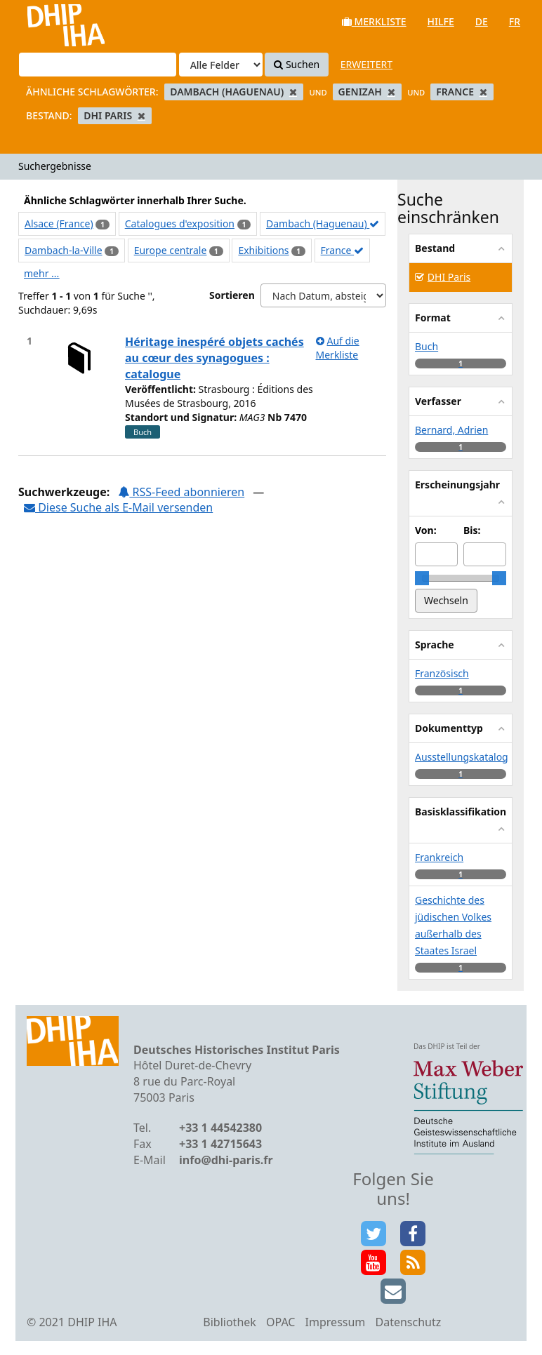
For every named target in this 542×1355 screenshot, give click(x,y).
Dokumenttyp (449, 728)
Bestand (435, 248)
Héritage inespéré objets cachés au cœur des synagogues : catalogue (214, 358)
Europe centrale (170, 250)
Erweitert (366, 64)
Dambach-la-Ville (64, 250)
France (342, 250)
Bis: (471, 530)
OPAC (280, 1322)
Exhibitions (263, 250)
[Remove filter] (293, 91)
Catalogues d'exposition (179, 223)
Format (433, 317)
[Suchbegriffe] (97, 64)
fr (514, 21)
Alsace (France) (59, 223)
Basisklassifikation (460, 811)
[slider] (422, 578)
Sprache (434, 644)
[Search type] (221, 64)
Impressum (335, 1322)
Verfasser (438, 401)
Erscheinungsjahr (457, 484)
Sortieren (232, 295)
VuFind (48, 21)
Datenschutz (408, 1322)
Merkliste (374, 21)
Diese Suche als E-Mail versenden (118, 507)
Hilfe (441, 21)
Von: (426, 530)
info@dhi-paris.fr (226, 1160)
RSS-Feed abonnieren (181, 492)
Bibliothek (229, 1322)
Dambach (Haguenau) (322, 223)
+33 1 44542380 (220, 1127)
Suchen (296, 64)
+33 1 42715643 (220, 1144)
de (481, 21)
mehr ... (41, 273)
